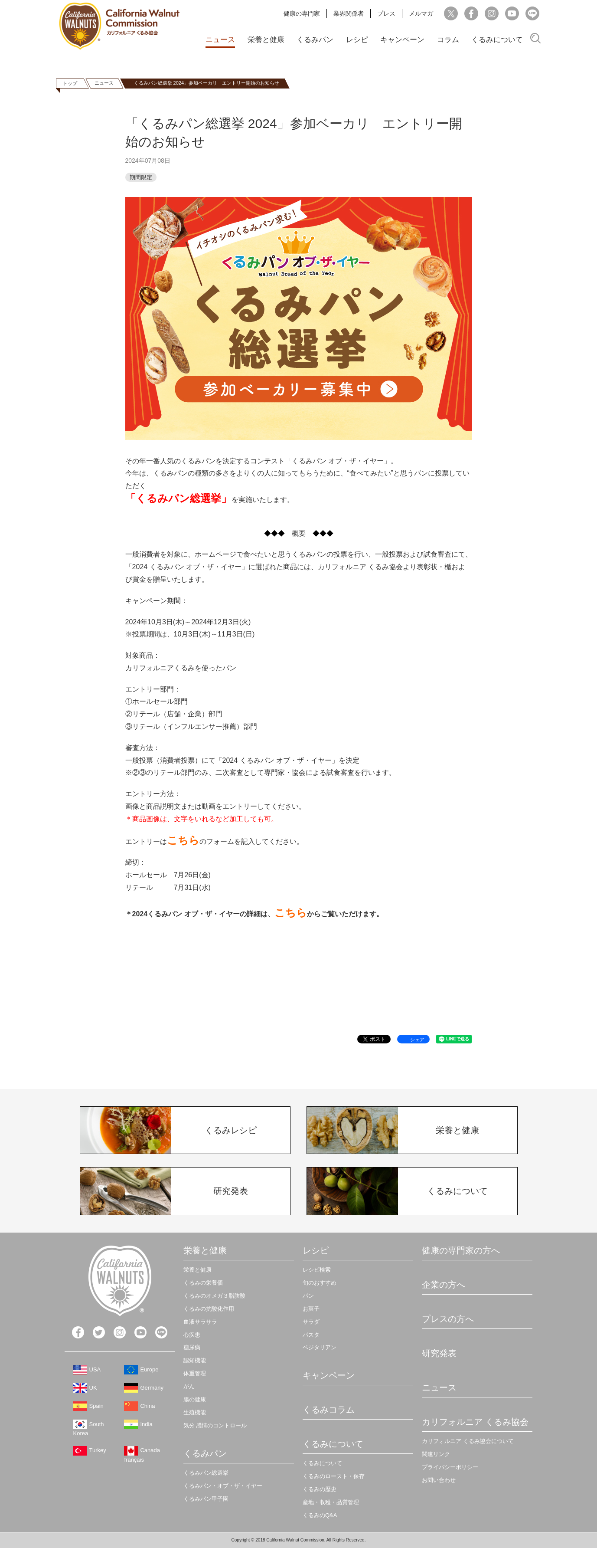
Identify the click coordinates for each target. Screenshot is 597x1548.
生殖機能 (194, 1412)
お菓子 (311, 1308)
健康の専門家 (302, 13)
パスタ (311, 1335)
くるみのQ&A (320, 1515)
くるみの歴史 (319, 1489)
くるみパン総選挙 (205, 1472)
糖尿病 (191, 1347)
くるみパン (315, 40)
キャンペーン (402, 40)
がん (189, 1386)
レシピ (357, 40)
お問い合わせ (439, 1480)
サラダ (311, 1321)
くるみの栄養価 (203, 1282)
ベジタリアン (319, 1347)
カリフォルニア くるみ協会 (475, 1422)
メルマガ (421, 13)
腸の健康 (194, 1399)
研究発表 (439, 1353)
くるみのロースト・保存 (334, 1476)
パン (308, 1295)
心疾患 (191, 1335)
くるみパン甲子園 (205, 1499)
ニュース (220, 40)
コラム (448, 40)
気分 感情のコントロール (215, 1425)
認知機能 (194, 1360)
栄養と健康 (266, 40)
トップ (70, 83)
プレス (386, 13)
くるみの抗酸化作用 (208, 1308)
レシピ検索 (317, 1269)
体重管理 (194, 1373)
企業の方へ (443, 1284)
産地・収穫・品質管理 (331, 1502)
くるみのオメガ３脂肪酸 (214, 1295)
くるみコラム (329, 1409)
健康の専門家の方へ (461, 1250)
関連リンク (436, 1454)
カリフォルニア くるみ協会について (468, 1441)
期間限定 (141, 177)
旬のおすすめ (319, 1282)
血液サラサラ (200, 1321)
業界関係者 (348, 13)
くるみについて (497, 40)
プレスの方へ (448, 1319)
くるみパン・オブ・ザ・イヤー (222, 1485)
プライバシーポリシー (450, 1467)
